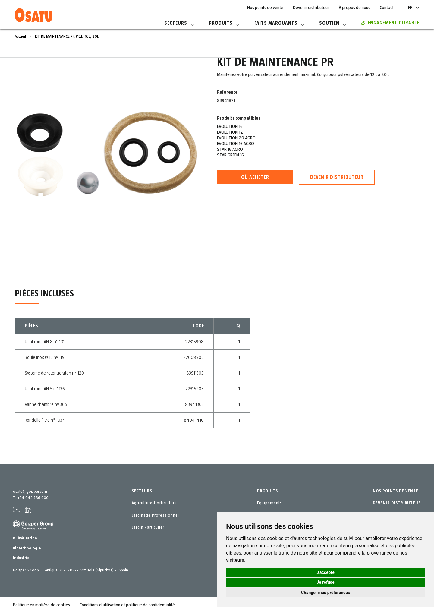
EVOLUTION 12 (230, 132)
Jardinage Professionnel (155, 515)
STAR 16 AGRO (230, 149)
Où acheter (255, 177)
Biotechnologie (27, 548)
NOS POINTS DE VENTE (395, 491)
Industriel (21, 558)
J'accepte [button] (325, 572)
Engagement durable (390, 23)
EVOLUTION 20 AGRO (236, 137)
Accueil (21, 36)
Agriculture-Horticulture (154, 503)
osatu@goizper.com (30, 491)
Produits (224, 23)
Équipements (269, 503)
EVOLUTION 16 (230, 126)
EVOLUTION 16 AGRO (235, 143)
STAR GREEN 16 (230, 155)
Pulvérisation (25, 538)
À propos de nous (354, 7)
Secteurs (179, 23)
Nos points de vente (265, 7)
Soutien (333, 23)
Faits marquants (279, 23)
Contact (387, 7)
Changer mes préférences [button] (325, 592)
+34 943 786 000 (33, 498)
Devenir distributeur (311, 7)
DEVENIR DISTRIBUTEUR (397, 503)
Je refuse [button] (325, 582)
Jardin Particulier (148, 527)
